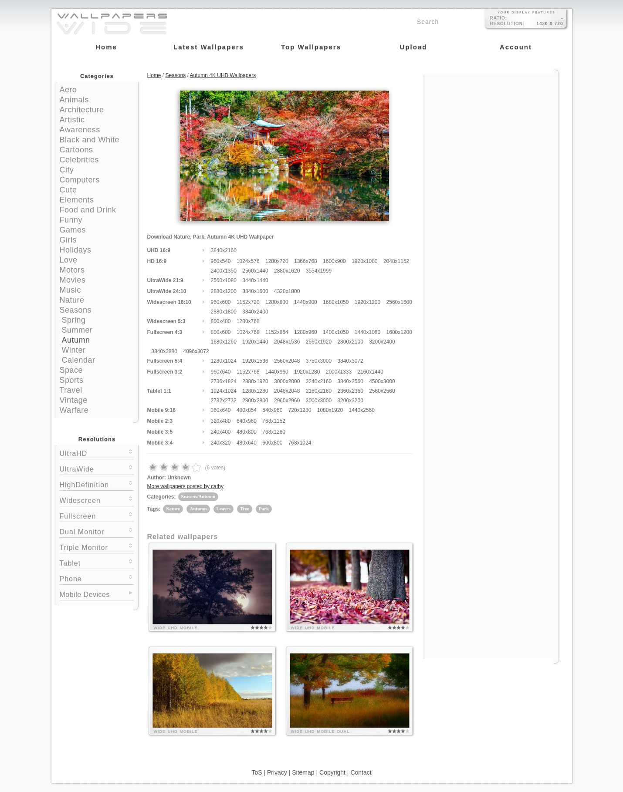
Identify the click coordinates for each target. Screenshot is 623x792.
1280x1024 (224, 361)
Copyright (332, 772)
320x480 (221, 421)
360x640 (221, 410)
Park (264, 508)
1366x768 (305, 261)
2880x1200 (224, 291)
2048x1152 (396, 261)
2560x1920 (319, 342)
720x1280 (300, 410)
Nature (72, 300)
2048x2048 (287, 391)
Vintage (74, 400)
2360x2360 (350, 391)
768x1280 (273, 432)
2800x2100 (350, 342)
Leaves (223, 508)
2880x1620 (287, 271)
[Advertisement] (491, 129)
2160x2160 (319, 391)
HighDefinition (97, 484)
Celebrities (79, 159)
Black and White (90, 139)
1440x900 (305, 302)
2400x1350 (224, 271)
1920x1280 (307, 372)
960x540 (221, 261)
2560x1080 (224, 280)
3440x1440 (255, 280)
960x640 (221, 372)
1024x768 (248, 332)
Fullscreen (97, 515)
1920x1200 (367, 302)
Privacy (277, 772)
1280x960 (305, 332)
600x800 (272, 443)
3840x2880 (164, 351)
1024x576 (248, 261)
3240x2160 (319, 381)
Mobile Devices (85, 594)
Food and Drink (88, 210)
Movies (73, 280)
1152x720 (248, 302)
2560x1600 (399, 302)
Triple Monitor (97, 546)
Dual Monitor (97, 531)
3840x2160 (224, 250)
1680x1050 (336, 302)
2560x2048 (287, 361)
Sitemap (303, 772)
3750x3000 (319, 361)
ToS (256, 772)
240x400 (221, 432)
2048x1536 (287, 342)
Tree (244, 508)
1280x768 (248, 321)
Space (71, 370)
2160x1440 (370, 372)
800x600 (221, 332)
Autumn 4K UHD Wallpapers (223, 75)
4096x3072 (196, 351)
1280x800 (276, 302)
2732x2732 (224, 401)
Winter (74, 350)
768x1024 (300, 443)
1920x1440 (255, 342)
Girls (68, 240)
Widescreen (97, 499)
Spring (74, 320)
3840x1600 (255, 291)
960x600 (221, 302)
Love (69, 260)
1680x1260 (224, 342)
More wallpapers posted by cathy (185, 486)
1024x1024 (224, 391)
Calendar (78, 360)
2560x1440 (255, 271)
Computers (80, 179)
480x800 (247, 432)
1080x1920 (330, 410)
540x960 (272, 410)
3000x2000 (287, 381)
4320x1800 (287, 291)
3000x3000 (319, 401)
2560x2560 (382, 391)
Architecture (82, 109)
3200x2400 (382, 342)
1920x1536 (255, 361)
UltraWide (97, 468)
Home (154, 75)
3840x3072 (350, 361)
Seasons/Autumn (198, 496)
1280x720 (276, 261)
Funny (71, 220)
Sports (72, 380)
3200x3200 (350, 401)
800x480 (221, 321)
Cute (68, 189)
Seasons (76, 310)
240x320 (221, 443)
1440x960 (276, 372)
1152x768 (248, 372)
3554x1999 (319, 271)
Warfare (74, 410)
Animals (74, 99)
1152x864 (276, 332)
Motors (72, 270)
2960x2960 (287, 401)
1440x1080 (367, 332)
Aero (68, 89)
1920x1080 (364, 261)
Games (73, 230)
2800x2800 (255, 401)
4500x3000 (382, 381)
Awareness (80, 129)
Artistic (72, 119)
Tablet (97, 562)
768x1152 (273, 421)
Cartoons (76, 149)
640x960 (247, 421)
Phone (97, 578)
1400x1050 (336, 332)
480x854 (247, 410)
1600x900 (334, 261)
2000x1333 (339, 372)
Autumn (76, 340)
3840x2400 (255, 312)
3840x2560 (350, 381)
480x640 (247, 443)
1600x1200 (399, 332)
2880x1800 (224, 312)
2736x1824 (224, 381)
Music (70, 290)
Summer (77, 330)
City (67, 169)
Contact (360, 772)
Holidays (75, 250)
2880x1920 (255, 381)
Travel (71, 390)
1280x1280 (255, 391)
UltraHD (97, 452)
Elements (77, 199)
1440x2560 (361, 410)
